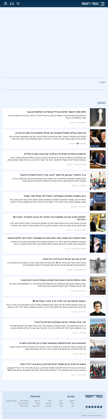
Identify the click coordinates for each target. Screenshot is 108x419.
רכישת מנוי (36, 406)
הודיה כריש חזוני (80, 164)
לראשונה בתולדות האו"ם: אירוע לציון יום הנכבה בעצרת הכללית (55, 154)
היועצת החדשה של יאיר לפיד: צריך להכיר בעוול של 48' (59, 301)
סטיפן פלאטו (81, 122)
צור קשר (37, 401)
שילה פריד (82, 206)
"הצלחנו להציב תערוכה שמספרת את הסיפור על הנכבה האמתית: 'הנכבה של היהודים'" (49, 218)
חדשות (72, 401)
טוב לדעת (48, 406)
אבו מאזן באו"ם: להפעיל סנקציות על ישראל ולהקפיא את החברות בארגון (50, 133)
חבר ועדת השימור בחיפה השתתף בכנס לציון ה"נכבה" (60, 322)
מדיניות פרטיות (23, 403)
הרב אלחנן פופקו (80, 269)
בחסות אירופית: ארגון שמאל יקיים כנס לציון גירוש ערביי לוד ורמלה (53, 364)
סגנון (49, 401)
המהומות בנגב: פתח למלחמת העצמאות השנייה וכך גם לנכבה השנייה (52, 343)
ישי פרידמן (82, 312)
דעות (72, 403)
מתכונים (48, 403)
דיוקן (61, 401)
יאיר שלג (83, 354)
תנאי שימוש (24, 406)
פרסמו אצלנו (24, 401)
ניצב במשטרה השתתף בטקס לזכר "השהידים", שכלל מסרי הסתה (55, 196)
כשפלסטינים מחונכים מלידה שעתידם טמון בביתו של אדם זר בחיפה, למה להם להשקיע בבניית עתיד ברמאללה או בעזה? (47, 117)
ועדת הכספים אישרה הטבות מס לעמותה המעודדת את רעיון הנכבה (53, 280)
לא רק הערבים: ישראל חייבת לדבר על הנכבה (64, 259)
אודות (38, 403)
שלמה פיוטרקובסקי (79, 248)
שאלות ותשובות (11, 401)
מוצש (61, 403)
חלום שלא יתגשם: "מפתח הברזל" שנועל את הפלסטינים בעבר (56, 112)
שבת (61, 406)
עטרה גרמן (82, 290)
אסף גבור (82, 143)
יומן (73, 406)
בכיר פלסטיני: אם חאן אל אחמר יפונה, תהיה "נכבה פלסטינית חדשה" (53, 175)
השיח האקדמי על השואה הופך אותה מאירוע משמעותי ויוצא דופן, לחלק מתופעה (46, 238)
